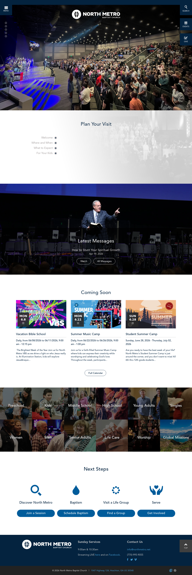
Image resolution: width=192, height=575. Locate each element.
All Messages (104, 261)
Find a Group (116, 513)
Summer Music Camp (85, 334)
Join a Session (36, 513)
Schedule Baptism (76, 513)
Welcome (49, 137)
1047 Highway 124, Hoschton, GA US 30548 (112, 570)
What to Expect (45, 147)
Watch (83, 261)
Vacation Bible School (31, 334)
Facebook (114, 554)
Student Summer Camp (141, 334)
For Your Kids (46, 153)
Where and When (44, 142)
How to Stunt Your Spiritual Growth (96, 250)
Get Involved (156, 513)
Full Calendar (95, 373)
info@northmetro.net (138, 549)
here (97, 554)
